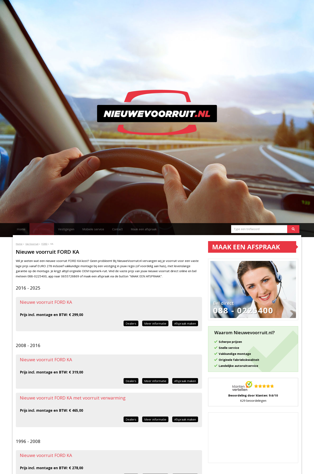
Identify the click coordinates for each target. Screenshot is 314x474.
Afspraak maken (185, 323)
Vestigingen (66, 229)
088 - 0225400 (243, 310)
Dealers (131, 323)
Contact (117, 229)
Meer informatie (155, 323)
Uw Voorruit (41, 229)
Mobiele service (93, 229)
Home (21, 229)
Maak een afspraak (144, 229)
